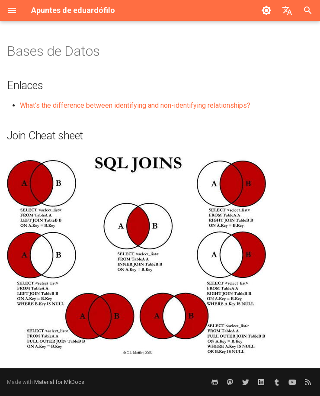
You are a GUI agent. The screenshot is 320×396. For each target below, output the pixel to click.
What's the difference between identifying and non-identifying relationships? (135, 105)
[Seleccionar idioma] (287, 10)
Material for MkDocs (59, 382)
